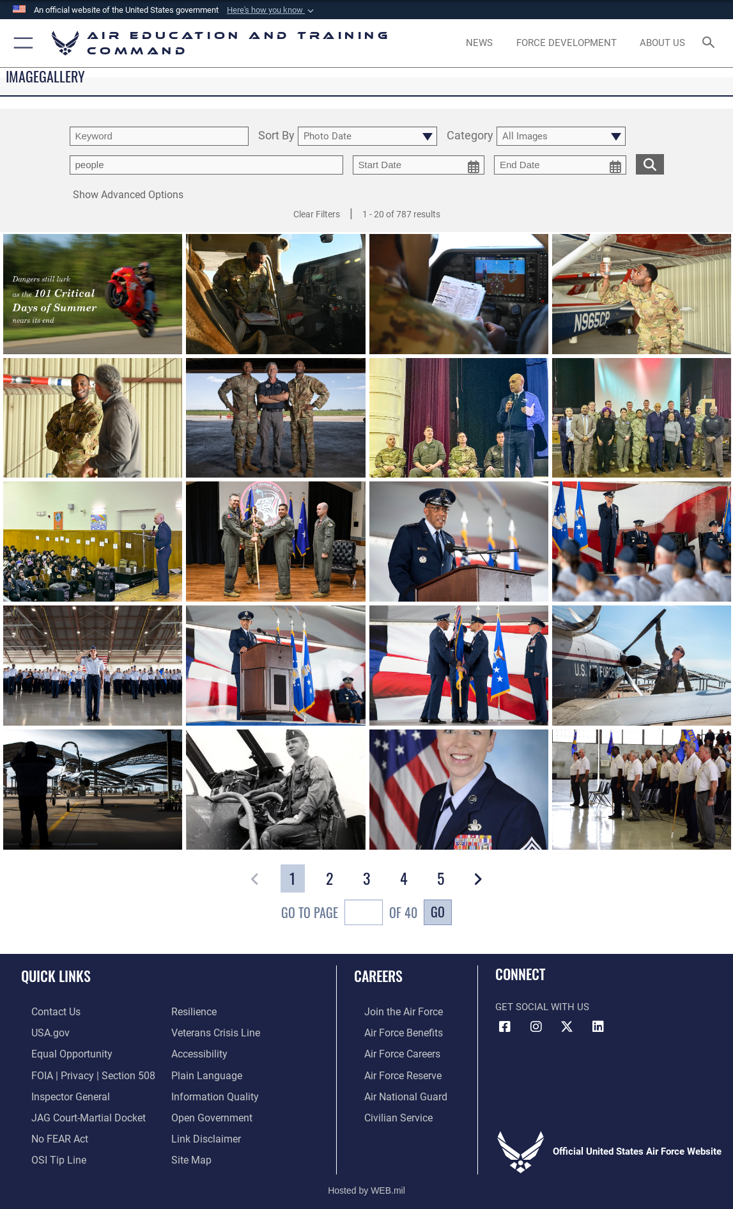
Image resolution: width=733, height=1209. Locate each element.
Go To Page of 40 (349, 914)
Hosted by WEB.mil (366, 1180)
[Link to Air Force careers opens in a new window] (391, 1051)
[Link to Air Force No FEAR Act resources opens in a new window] (49, 1131)
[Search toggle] (710, 43)
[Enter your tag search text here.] (206, 165)
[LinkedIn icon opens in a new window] (598, 1026)
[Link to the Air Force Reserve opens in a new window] (391, 1071)
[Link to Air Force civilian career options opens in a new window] (386, 1111)
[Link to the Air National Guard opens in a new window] (393, 1091)
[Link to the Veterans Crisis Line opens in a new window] (214, 1031)
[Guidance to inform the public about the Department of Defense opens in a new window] (212, 1091)
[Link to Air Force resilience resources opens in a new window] (193, 1011)
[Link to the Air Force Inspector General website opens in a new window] (58, 1091)
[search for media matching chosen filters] (650, 163)
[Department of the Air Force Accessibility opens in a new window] (198, 1051)
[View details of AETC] (641, 666)
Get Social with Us (542, 1007)
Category (470, 136)
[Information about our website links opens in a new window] (204, 1131)
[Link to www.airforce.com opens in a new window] (392, 1011)
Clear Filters (316, 214)
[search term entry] (159, 136)
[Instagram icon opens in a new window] (536, 1026)
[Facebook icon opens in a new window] (504, 1026)
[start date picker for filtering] (419, 165)
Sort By (276, 136)
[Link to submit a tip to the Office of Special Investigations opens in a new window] (46, 1151)
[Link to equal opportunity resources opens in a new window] (59, 1051)
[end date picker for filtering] (560, 165)
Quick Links (56, 975)
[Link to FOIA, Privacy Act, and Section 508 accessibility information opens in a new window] (79, 1071)
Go (438, 911)
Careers (378, 975)
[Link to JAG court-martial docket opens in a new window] (76, 1111)
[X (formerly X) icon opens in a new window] (566, 1026)
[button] (271, 10)
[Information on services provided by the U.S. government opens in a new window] (39, 1031)
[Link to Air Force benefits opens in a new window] (392, 1031)
